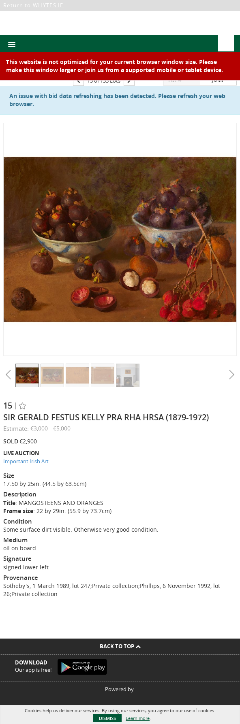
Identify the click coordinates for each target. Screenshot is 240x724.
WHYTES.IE (48, 5)
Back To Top (120, 646)
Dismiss (107, 718)
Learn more (138, 718)
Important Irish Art (26, 461)
